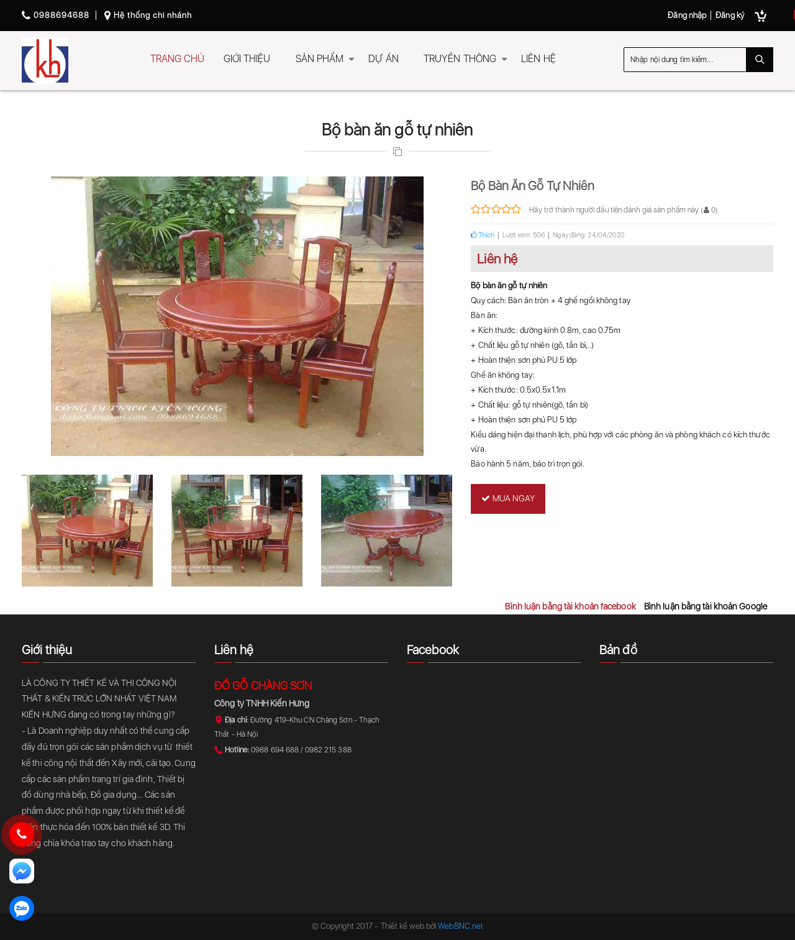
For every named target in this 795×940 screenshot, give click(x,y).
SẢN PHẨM (320, 59)
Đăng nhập (687, 15)
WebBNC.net (460, 926)
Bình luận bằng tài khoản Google (705, 606)
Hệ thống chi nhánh (148, 15)
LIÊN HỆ (538, 59)
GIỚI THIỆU (247, 59)
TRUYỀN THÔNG (460, 59)
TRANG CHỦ (177, 59)
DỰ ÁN (383, 59)
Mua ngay (508, 498)
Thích (482, 235)
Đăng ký (730, 15)
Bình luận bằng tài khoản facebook (570, 606)
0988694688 (55, 15)
